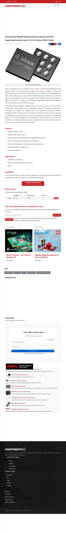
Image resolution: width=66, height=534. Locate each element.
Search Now (57, 215)
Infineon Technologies (43, 272)
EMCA (24, 272)
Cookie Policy (12, 468)
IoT (7, 477)
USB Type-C (17, 272)
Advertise (11, 463)
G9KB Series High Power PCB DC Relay (20, 391)
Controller (8, 272)
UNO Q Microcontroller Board (18, 403)
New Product (31, 272)
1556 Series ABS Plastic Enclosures (20, 374)
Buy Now (56, 198)
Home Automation (9, 497)
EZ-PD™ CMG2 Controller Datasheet (33, 184)
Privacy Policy (12, 466)
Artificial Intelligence (10, 502)
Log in (6, 320)
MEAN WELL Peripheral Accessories (20, 409)
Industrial (9, 485)
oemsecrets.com (54, 209)
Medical (9, 483)
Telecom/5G (8, 494)
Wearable (7, 491)
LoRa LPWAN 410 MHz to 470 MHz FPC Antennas (23, 397)
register (12, 320)
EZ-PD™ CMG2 (34, 89)
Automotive (9, 475)
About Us (9, 1)
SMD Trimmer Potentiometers (18, 386)
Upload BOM (9, 219)
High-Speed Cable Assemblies (18, 380)
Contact (14, 1)
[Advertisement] (33, 296)
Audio (8, 480)
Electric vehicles (9, 499)
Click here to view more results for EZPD (16, 192)
